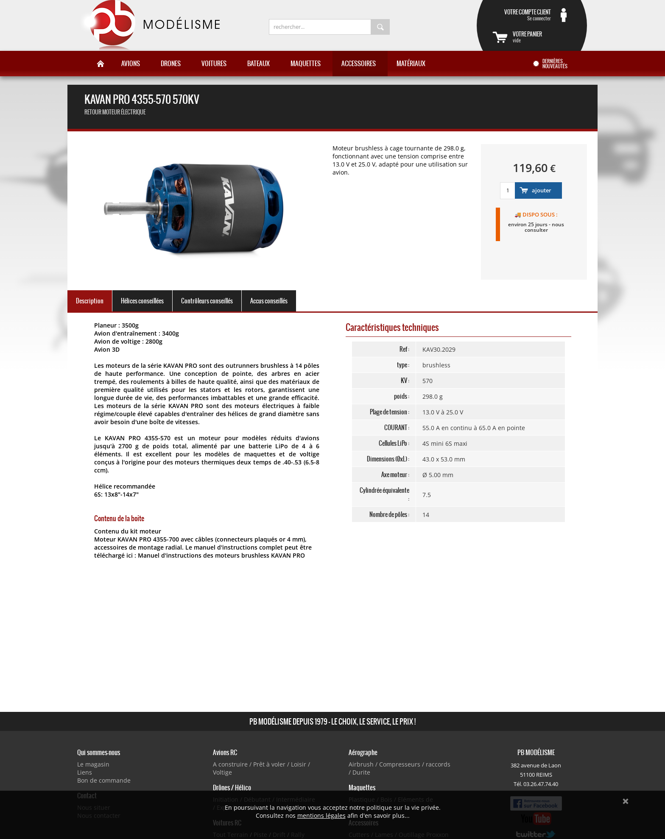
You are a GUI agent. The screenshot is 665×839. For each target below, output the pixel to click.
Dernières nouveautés (554, 63)
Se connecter (521, 15)
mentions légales (321, 815)
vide (542, 37)
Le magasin (93, 764)
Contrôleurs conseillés (207, 301)
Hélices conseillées (142, 301)
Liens (84, 772)
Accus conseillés (269, 301)
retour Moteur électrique (114, 112)
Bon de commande (104, 780)
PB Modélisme (149, 25)
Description (89, 301)
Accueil (100, 63)
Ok (625, 801)
